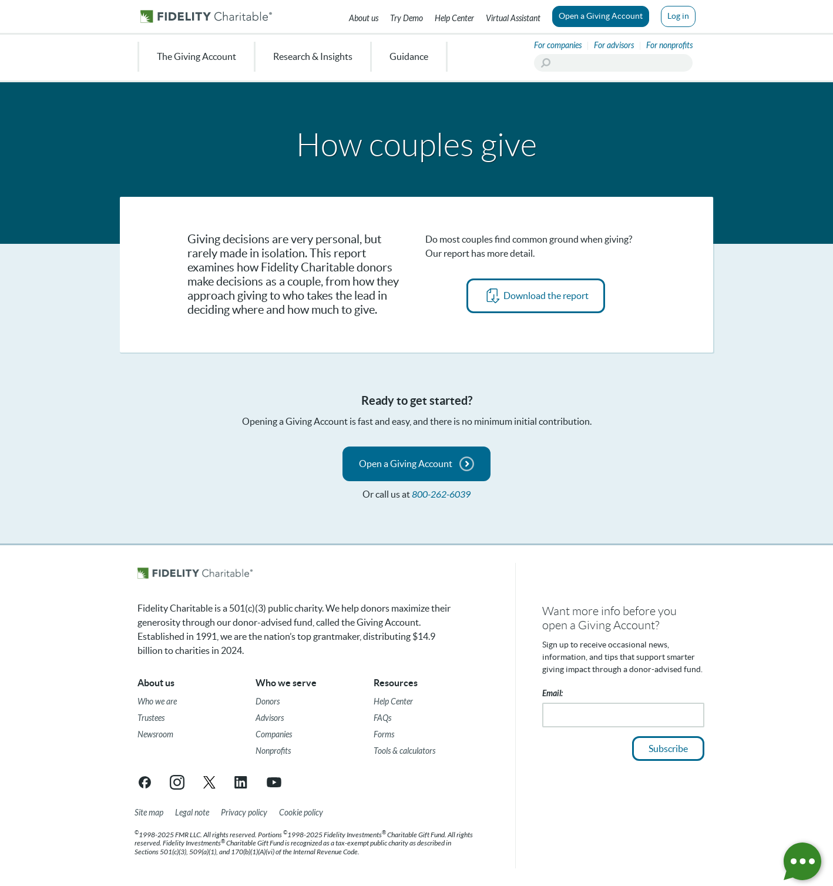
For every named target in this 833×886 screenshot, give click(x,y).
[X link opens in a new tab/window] (209, 782)
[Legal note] (192, 813)
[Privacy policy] (244, 813)
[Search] (613, 63)
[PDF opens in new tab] (535, 295)
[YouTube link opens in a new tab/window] (274, 782)
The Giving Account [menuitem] (196, 56)
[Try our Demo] (406, 16)
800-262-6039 (441, 494)
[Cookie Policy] (301, 813)
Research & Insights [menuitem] (312, 56)
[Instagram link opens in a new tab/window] (177, 782)
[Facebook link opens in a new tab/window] (145, 782)
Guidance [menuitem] (408, 56)
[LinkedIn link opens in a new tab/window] (241, 782)
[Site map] (149, 813)
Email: (552, 694)
